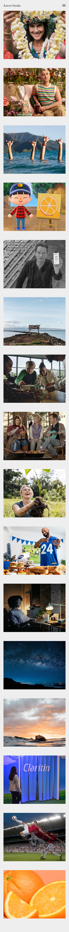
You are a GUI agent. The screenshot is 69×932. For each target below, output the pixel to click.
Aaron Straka (12, 5)
